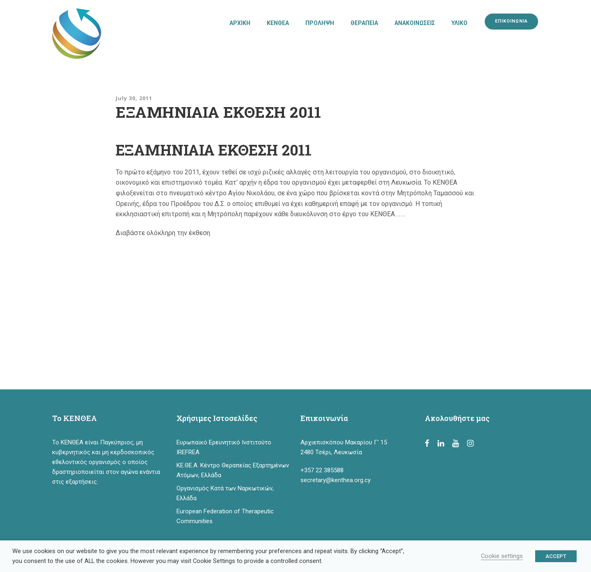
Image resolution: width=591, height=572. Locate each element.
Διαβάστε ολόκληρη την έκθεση (163, 233)
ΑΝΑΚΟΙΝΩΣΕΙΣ (414, 23)
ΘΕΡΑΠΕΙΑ (364, 23)
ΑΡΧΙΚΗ (239, 23)
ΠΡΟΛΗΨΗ (319, 23)
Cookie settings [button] (502, 556)
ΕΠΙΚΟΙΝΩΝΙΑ (511, 21)
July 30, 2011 (134, 98)
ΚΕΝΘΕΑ (278, 23)
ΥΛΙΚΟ (459, 23)
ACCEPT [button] (555, 556)
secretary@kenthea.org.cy (335, 480)
